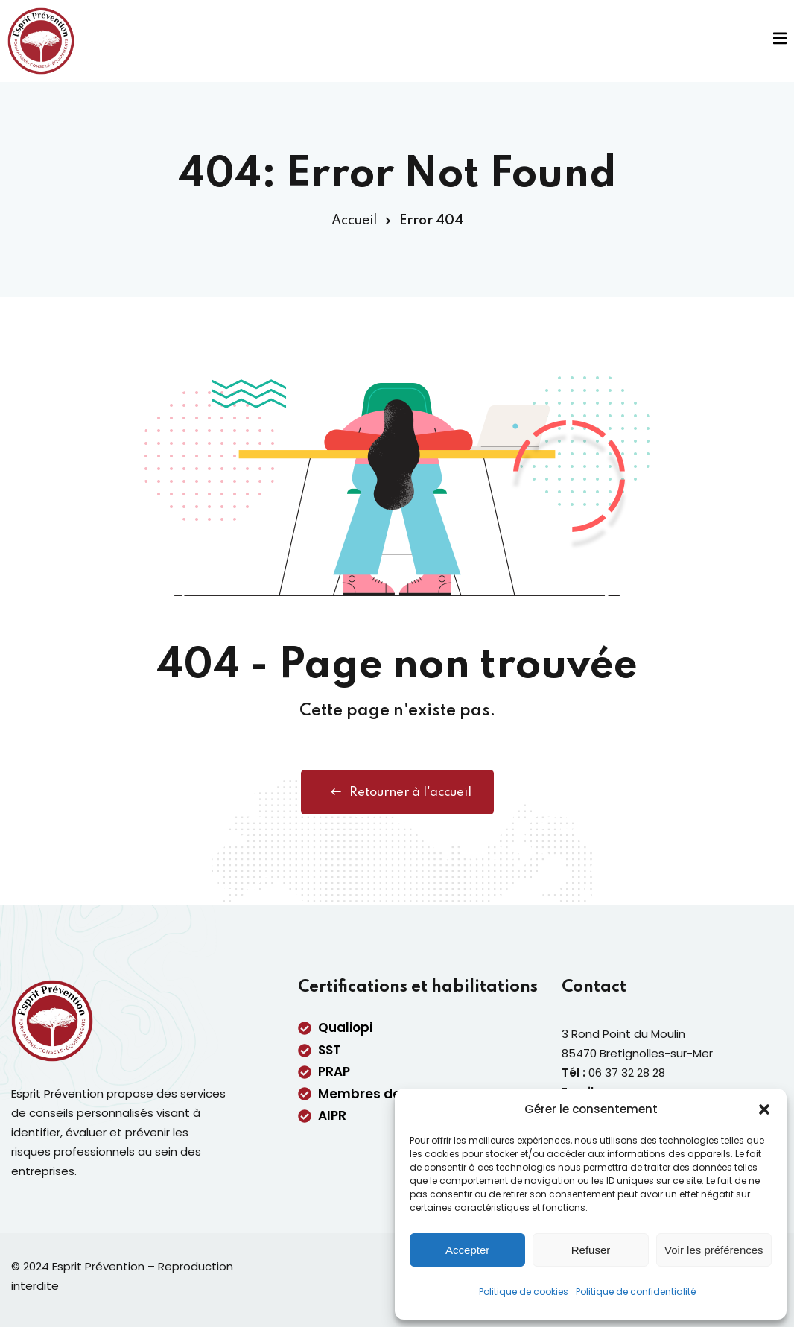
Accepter (467, 1250)
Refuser (591, 1250)
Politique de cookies (523, 1291)
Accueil (354, 220)
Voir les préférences (713, 1250)
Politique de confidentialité (636, 1291)
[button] (764, 1109)
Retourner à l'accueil (397, 792)
